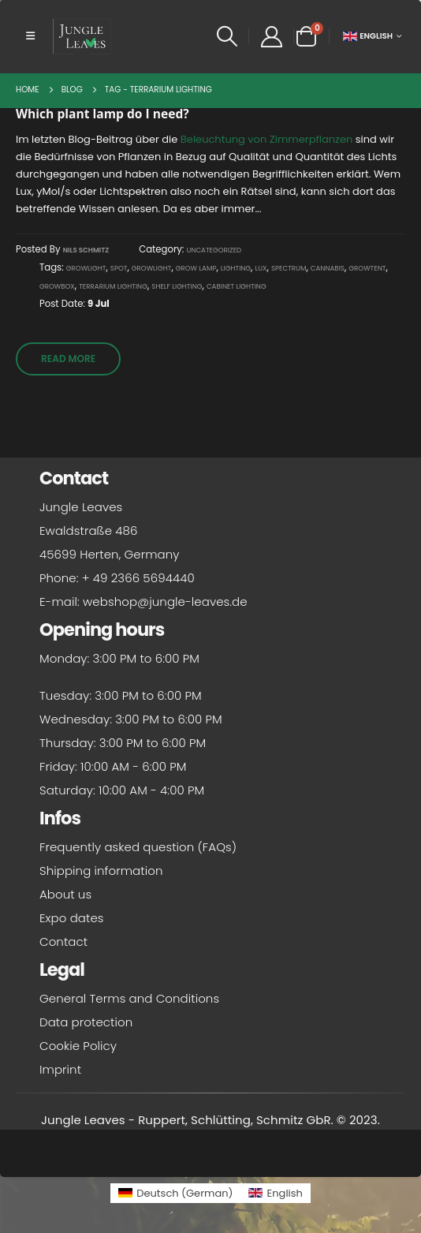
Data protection (85, 1022)
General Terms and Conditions (129, 998)
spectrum (288, 268)
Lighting (236, 268)
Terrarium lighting (113, 286)
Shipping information (100, 870)
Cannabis (328, 268)
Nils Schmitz (86, 250)
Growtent (367, 268)
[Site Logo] (82, 36)
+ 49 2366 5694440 (138, 578)
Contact (63, 941)
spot (119, 268)
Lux (261, 268)
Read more (68, 358)
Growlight (86, 268)
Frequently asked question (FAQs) (138, 847)
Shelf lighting (176, 286)
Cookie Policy (78, 1045)
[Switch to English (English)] (275, 1193)
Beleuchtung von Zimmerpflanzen (266, 139)
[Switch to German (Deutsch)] (175, 1193)
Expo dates (71, 918)
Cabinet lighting (236, 286)
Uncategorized (213, 250)
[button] (30, 36)
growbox (57, 286)
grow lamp (196, 268)
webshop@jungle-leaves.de (165, 601)
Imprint (60, 1069)
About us (65, 894)
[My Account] (271, 36)
